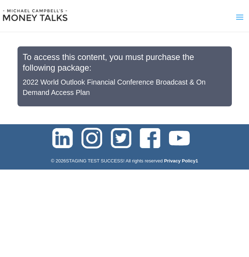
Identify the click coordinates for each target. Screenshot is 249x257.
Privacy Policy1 (181, 160)
